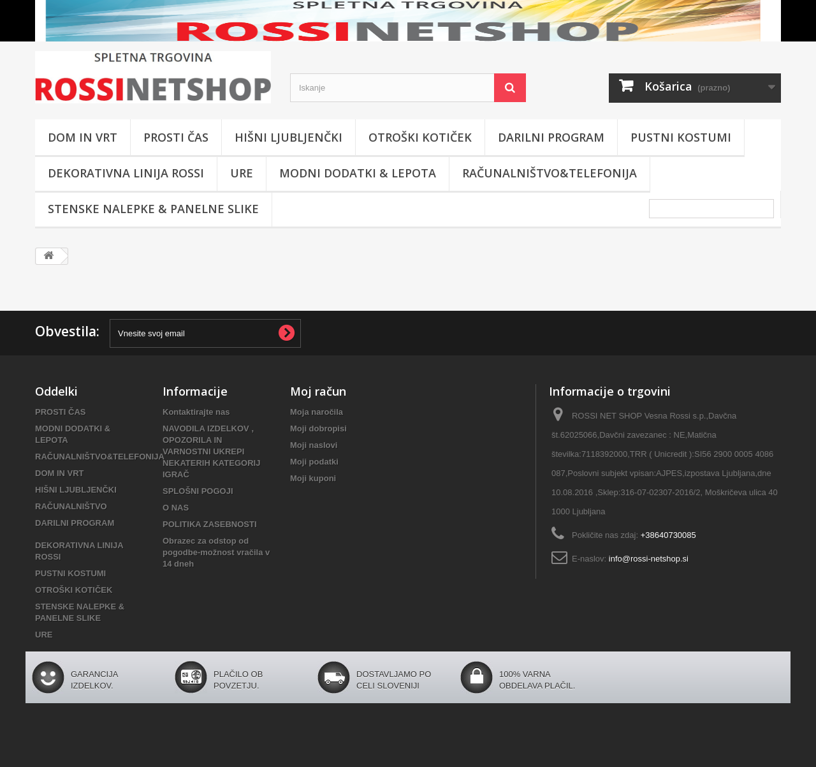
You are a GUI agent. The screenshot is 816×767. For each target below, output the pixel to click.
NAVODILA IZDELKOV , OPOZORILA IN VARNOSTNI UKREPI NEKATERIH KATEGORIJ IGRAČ (211, 451)
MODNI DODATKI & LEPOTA (357, 173)
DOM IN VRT (82, 137)
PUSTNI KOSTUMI (680, 137)
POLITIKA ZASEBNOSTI (210, 524)
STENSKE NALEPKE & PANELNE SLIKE (153, 208)
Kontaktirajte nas (196, 412)
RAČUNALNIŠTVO (71, 506)
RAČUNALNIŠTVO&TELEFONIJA (549, 173)
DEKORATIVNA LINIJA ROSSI (126, 173)
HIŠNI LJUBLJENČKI (288, 137)
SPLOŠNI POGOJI (198, 491)
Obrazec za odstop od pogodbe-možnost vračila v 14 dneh (216, 552)
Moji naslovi (313, 445)
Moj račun (318, 391)
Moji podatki (314, 461)
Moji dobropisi (318, 428)
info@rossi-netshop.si (648, 558)
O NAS (176, 507)
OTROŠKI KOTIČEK (420, 137)
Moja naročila (316, 412)
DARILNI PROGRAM (551, 137)
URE (241, 173)
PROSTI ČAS (175, 137)
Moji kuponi (313, 478)
